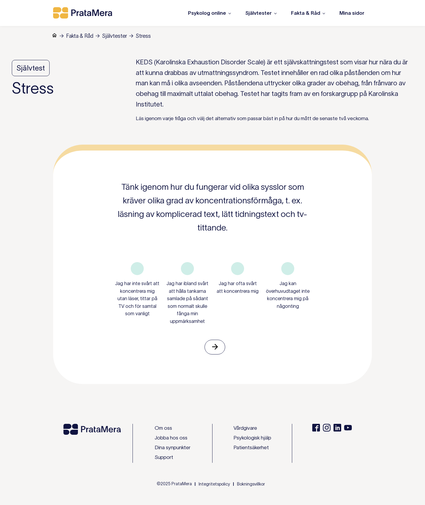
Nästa (215, 347)
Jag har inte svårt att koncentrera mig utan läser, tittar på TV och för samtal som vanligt (137, 298)
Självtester (114, 36)
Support (164, 457)
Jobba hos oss (171, 438)
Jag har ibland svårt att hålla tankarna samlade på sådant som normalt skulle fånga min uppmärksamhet (187, 302)
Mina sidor (351, 13)
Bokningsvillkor (251, 484)
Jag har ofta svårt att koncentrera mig (238, 287)
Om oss (163, 428)
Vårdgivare (245, 428)
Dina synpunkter (172, 447)
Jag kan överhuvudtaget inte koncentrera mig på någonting (288, 295)
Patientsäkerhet (251, 447)
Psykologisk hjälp (252, 438)
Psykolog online (207, 13)
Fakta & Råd (79, 36)
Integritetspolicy (214, 484)
